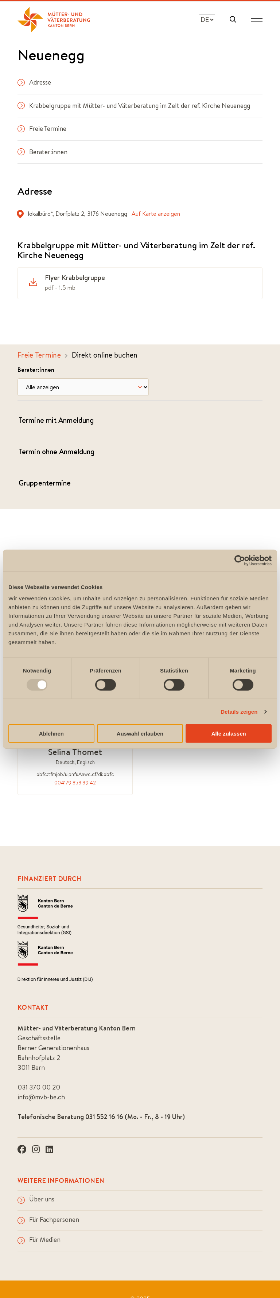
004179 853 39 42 (75, 782)
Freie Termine (42, 128)
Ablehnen (51, 733)
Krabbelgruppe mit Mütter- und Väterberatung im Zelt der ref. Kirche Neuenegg (134, 105)
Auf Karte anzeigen (156, 214)
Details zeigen (239, 711)
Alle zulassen (228, 733)
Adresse (34, 82)
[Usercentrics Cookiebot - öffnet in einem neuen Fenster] (240, 560)
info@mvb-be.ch (41, 1096)
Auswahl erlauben (140, 733)
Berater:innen (42, 151)
